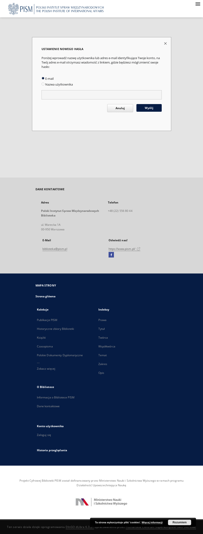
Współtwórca (106, 346)
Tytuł (101, 329)
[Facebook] (111, 255)
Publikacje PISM (47, 320)
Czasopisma (45, 346)
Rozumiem (180, 522)
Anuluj (120, 108)
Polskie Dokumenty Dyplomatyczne (60, 355)
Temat (102, 355)
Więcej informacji (152, 522)
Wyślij (149, 108)
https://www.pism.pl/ (125, 249)
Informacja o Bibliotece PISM (55, 397)
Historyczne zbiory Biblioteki (55, 329)
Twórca (103, 338)
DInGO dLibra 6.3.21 (80, 527)
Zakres (102, 364)
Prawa (102, 320)
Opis (101, 373)
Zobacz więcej (46, 369)
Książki (41, 338)
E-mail (48, 79)
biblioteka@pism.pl (54, 249)
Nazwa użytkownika (57, 84)
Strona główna (45, 296)
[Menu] (197, 3)
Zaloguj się (44, 435)
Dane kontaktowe (48, 406)
